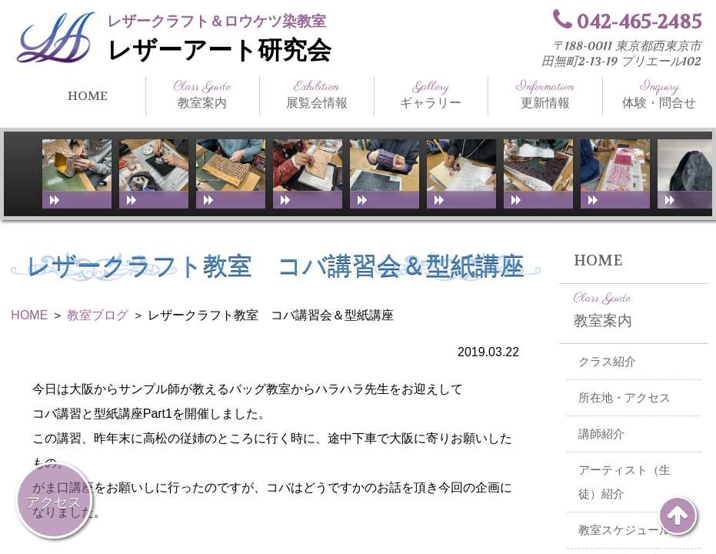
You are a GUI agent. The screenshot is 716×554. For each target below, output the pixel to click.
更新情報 (545, 94)
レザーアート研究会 (219, 50)
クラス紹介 (607, 361)
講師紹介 (601, 434)
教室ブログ (97, 315)
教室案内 (203, 94)
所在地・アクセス (624, 397)
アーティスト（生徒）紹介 (624, 482)
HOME (88, 96)
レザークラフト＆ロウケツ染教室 (216, 21)
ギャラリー (431, 94)
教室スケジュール (624, 530)
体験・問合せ (660, 94)
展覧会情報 (317, 94)
